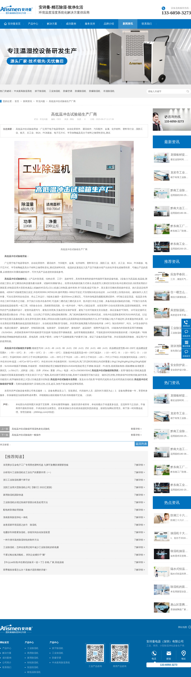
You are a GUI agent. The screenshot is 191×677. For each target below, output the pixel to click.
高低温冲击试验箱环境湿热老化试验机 (31, 429)
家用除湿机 (32, 657)
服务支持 (90, 23)
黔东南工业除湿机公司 (179, 243)
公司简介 (6, 662)
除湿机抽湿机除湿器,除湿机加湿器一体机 (179, 551)
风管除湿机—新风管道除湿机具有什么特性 (179, 310)
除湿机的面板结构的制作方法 (179, 586)
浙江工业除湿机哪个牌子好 (16, 480)
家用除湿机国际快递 (13, 495)
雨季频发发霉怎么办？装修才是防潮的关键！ (25, 569)
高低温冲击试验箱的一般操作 (26, 435)
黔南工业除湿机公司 (179, 190)
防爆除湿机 (94, 91)
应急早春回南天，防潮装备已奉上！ (179, 274)
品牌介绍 (109, 23)
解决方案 (52, 23)
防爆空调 (67, 91)
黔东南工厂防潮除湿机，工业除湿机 (179, 226)
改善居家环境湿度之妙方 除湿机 (20, 524)
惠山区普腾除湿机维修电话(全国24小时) (179, 604)
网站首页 (4, 642)
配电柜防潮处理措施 (13, 510)
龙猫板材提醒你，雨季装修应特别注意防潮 (179, 154)
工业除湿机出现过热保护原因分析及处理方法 (25, 502)
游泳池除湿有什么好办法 (179, 346)
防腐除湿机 (80, 91)
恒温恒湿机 (32, 667)
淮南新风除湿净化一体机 (15, 517)
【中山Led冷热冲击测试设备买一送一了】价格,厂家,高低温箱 (33, 562)
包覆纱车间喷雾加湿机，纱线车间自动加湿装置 (26, 532)
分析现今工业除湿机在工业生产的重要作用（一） (27, 472)
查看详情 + (136, 429)
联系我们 (147, 23)
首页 (17, 101)
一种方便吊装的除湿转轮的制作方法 (21, 539)
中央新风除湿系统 (23, 91)
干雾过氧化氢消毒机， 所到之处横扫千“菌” (24, 554)
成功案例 (71, 23)
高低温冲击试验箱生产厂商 (62, 101)
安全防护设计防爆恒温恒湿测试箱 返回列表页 (179, 365)
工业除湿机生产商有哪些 (179, 328)
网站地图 (182, 627)
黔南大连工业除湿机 (179, 208)
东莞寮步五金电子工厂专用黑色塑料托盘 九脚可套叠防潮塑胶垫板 (35, 465)
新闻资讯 (128, 23)
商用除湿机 (32, 653)
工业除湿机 (32, 648)
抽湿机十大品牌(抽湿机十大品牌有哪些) (179, 533)
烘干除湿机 (40, 91)
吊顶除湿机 (108, 91)
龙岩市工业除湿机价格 (179, 172)
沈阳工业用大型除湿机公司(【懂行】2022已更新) (27, 487)
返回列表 (141, 443)
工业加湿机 (54, 91)
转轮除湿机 (32, 662)
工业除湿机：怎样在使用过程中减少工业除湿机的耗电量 (31, 547)
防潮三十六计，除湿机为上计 (179, 515)
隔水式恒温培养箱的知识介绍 (179, 569)
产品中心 (33, 23)
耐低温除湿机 (34, 672)
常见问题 (40, 101)
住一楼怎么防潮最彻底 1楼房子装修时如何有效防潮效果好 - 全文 (179, 292)
